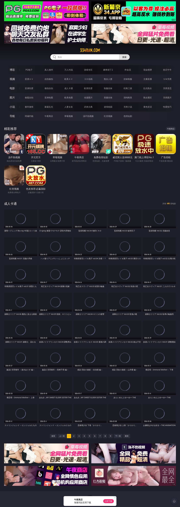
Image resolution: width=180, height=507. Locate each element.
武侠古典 (88, 106)
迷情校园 (108, 106)
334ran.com (90, 50)
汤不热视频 (88, 116)
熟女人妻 (108, 79)
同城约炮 (29, 116)
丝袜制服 (128, 79)
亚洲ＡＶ (29, 79)
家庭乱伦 (49, 106)
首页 (53, 436)
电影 (12, 88)
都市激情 (29, 106)
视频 (12, 79)
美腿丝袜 (108, 97)
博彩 (12, 69)
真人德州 (49, 69)
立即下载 (108, 501)
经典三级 (128, 88)
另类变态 (167, 88)
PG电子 (29, 69)
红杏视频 (108, 116)
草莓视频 (68, 116)
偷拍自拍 (49, 88)
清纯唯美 (128, 97)
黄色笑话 (147, 106)
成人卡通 (68, 88)
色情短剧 (128, 116)
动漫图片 (88, 97)
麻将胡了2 (108, 69)
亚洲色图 (49, 97)
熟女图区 (147, 97)
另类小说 (128, 106)
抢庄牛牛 (167, 69)
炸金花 (128, 69)
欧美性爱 (88, 88)
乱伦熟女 (147, 88)
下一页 (118, 436)
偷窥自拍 (29, 97)
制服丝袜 (108, 88)
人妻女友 (68, 106)
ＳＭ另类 (167, 79)
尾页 (127, 436)
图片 (12, 97)
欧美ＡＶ (68, 79)
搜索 (124, 57)
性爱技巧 (167, 106)
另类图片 (167, 97)
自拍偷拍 (49, 79)
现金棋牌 (147, 69)
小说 (12, 107)
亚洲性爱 (29, 88)
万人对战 (68, 69)
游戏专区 (88, 69)
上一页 (62, 436)
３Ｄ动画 (88, 79)
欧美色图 (68, 97)
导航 (12, 116)
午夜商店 (49, 116)
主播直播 (147, 79)
